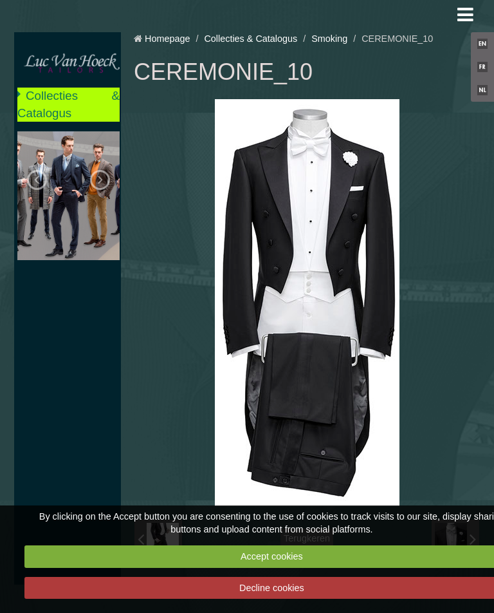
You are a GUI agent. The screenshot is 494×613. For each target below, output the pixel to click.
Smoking (329, 38)
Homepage (167, 38)
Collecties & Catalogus (68, 104)
